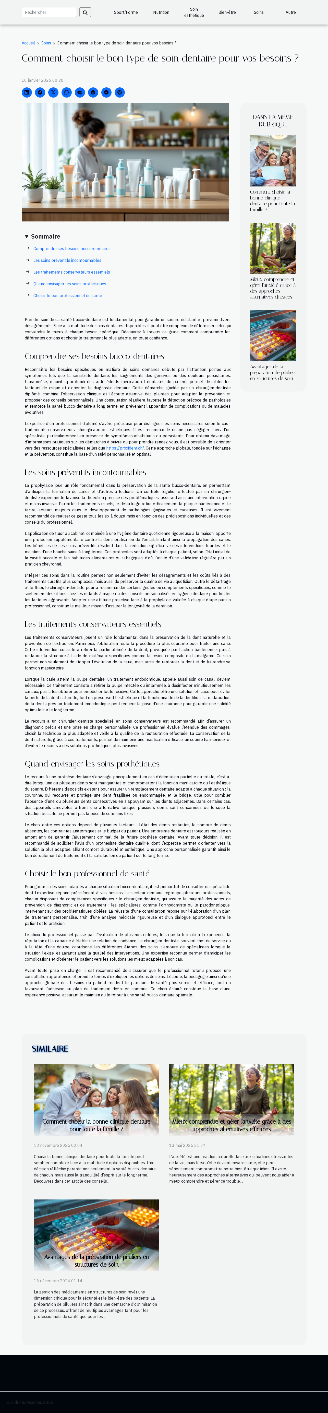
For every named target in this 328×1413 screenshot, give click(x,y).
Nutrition (161, 12)
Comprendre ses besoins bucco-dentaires (72, 248)
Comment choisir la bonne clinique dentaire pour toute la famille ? (272, 201)
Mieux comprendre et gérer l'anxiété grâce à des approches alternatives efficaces (273, 288)
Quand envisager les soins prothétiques (69, 283)
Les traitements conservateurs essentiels (71, 272)
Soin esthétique (194, 12)
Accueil (28, 42)
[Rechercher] (49, 12)
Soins (259, 12)
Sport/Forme (126, 12)
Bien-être (227, 12)
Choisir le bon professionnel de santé (67, 295)
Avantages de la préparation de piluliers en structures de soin (273, 372)
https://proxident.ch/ (125, 448)
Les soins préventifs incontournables (67, 260)
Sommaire (45, 236)
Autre (291, 12)
